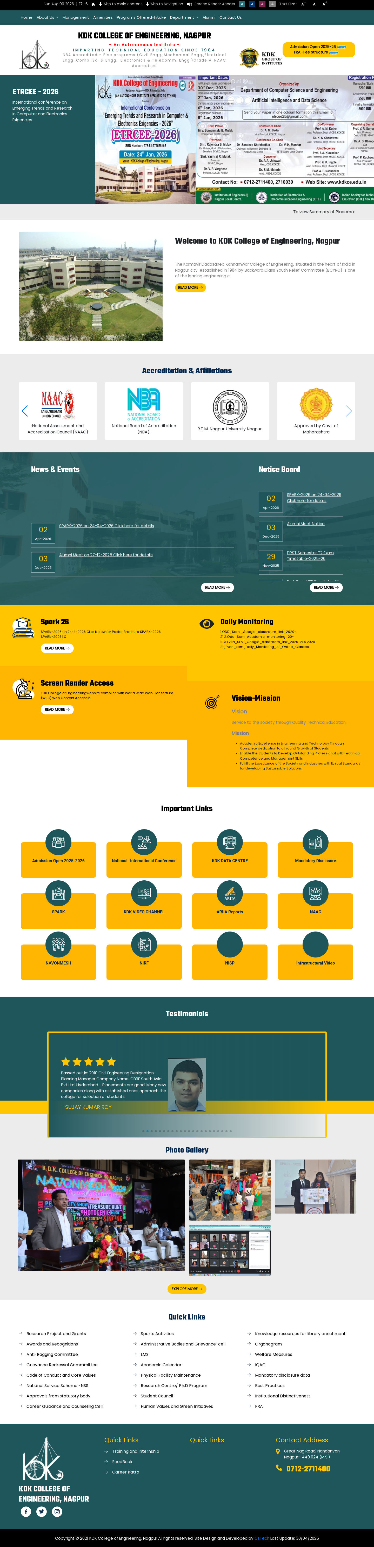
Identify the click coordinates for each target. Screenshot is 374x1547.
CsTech (262, 1538)
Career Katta (125, 1472)
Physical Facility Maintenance (171, 1375)
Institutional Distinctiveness (283, 1396)
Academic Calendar (161, 1365)
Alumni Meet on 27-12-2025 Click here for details (106, 561)
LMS (145, 1354)
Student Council (157, 1396)
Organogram (268, 1344)
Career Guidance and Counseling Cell (64, 1406)
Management (76, 17)
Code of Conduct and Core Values (61, 1375)
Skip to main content (123, 3)
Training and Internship (135, 1451)
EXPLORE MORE (187, 1288)
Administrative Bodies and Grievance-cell (183, 1344)
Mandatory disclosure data (282, 1375)
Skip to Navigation (167, 3)
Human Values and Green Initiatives (177, 1406)
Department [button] (182, 17)
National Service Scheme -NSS (57, 1386)
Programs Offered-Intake (141, 17)
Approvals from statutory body (58, 1396)
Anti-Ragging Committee (52, 1354)
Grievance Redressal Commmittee (62, 1365)
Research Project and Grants (56, 1334)
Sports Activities (157, 1334)
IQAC (260, 1365)
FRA (259, 1406)
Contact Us (230, 17)
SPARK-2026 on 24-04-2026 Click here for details (106, 532)
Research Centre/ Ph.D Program (174, 1386)
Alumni (209, 17)
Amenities (103, 17)
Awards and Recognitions (52, 1344)
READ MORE (190, 287)
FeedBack (122, 1462)
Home (26, 17)
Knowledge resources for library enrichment (300, 1334)
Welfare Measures (273, 1354)
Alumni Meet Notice (306, 533)
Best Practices (270, 1386)
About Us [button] (46, 17)
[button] (24, 411)
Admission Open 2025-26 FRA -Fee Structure (319, 49)
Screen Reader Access (215, 3)
